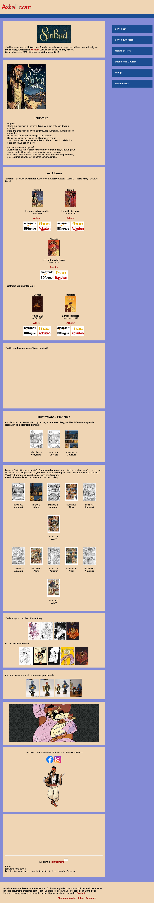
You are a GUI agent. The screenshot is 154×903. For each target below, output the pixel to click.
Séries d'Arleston (124, 39)
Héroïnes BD (122, 83)
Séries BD (120, 28)
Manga (118, 72)
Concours (91, 898)
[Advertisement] (53, 835)
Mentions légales (67, 898)
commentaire (57, 862)
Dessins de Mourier (125, 61)
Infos (81, 898)
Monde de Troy (123, 50)
